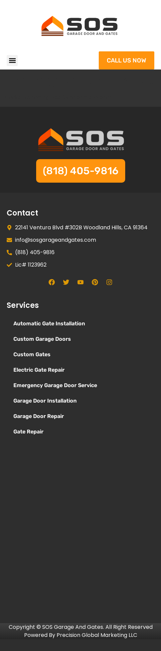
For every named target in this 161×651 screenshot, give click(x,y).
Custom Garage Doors (42, 339)
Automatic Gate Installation (49, 323)
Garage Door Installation (45, 401)
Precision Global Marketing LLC (97, 635)
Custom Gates (32, 354)
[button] (12, 60)
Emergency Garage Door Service (55, 385)
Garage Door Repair (38, 416)
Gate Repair (28, 431)
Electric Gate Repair (39, 370)
